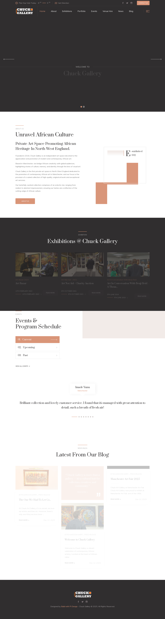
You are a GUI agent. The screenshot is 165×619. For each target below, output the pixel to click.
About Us (25, 201)
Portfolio (81, 11)
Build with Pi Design (69, 606)
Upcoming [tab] (37, 347)
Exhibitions (67, 11)
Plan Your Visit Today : (32, 3)
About (53, 11)
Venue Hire (108, 11)
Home (42, 11)
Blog (131, 11)
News (120, 11)
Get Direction (62, 3)
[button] (81, 106)
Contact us (143, 3)
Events (94, 11)
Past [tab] (37, 355)
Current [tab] (37, 339)
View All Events (22, 366)
